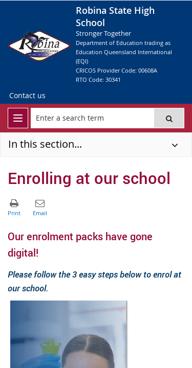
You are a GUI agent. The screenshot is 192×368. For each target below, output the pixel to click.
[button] (169, 118)
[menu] (18, 118)
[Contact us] (27, 95)
